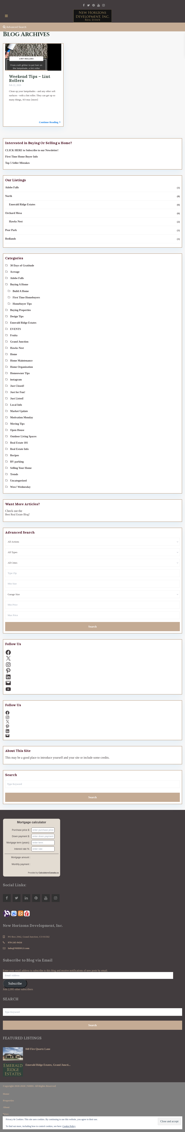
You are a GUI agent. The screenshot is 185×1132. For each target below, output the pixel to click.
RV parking (17, 461)
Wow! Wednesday (20, 487)
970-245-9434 (15, 942)
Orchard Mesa (13, 213)
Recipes (14, 455)
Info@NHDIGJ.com (18, 948)
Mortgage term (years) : (18, 842)
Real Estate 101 (19, 442)
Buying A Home (19, 284)
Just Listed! (17, 398)
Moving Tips (17, 423)
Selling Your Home (21, 468)
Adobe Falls (12, 187)
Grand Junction (19, 341)
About (6, 1107)
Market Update (19, 411)
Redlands (10, 238)
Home (13, 354)
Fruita (13, 335)
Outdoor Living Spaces (23, 436)
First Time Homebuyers (26, 297)
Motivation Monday (21, 417)
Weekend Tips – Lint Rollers (29, 78)
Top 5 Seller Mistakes (17, 163)
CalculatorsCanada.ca (49, 873)
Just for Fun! (17, 392)
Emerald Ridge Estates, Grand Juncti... (47, 1064)
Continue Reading (49, 122)
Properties (8, 1100)
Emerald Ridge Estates (22, 204)
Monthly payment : (21, 864)
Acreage (15, 271)
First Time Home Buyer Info (21, 156)
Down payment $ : (21, 836)
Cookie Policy (68, 1126)
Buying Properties (20, 310)
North (8, 196)
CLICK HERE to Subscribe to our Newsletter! (31, 150)
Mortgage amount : (20, 857)
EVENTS (15, 329)
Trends (14, 474)
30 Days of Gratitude (22, 265)
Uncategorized (18, 480)
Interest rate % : (22, 849)
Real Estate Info (19, 449)
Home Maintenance (21, 360)
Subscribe (15, 983)
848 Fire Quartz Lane (37, 1049)
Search (92, 626)
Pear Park (11, 230)
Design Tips (17, 316)
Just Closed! (17, 385)
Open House (17, 430)
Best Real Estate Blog (17, 514)
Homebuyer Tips (22, 303)
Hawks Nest (16, 221)
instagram (16, 379)
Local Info (16, 404)
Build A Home (21, 291)
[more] (34, 99)
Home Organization (21, 367)
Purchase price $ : (21, 830)
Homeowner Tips (20, 373)
